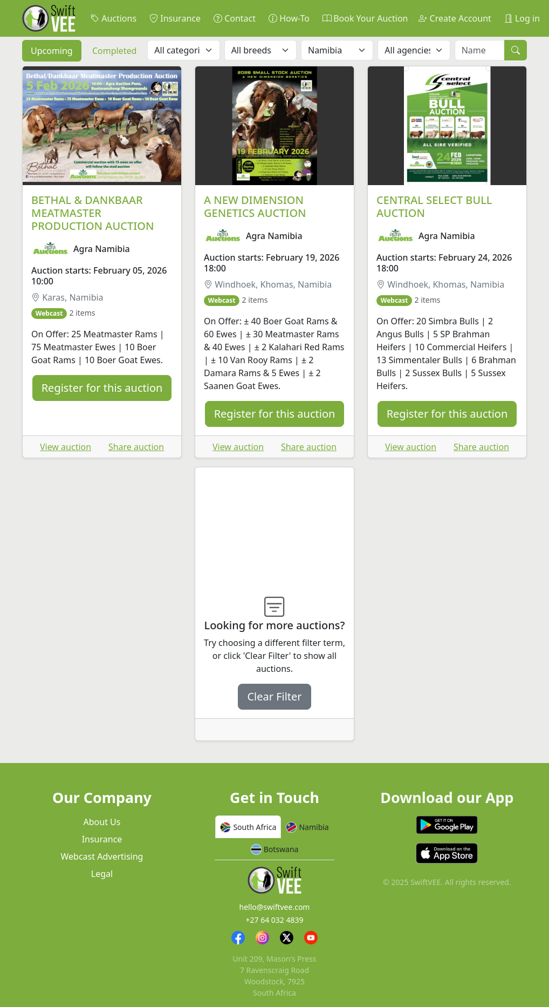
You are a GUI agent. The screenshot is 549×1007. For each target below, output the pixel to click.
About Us (102, 822)
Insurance (175, 18)
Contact (235, 18)
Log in (522, 18)
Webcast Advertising (102, 856)
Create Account (454, 18)
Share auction (136, 447)
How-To (289, 18)
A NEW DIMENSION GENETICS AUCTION (255, 206)
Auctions (113, 18)
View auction (65, 447)
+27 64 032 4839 (274, 920)
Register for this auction (102, 387)
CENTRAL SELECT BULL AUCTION (434, 206)
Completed (114, 51)
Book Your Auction (365, 18)
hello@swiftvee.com (274, 907)
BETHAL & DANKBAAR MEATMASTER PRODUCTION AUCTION (92, 213)
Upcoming (52, 51)
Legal (102, 874)
